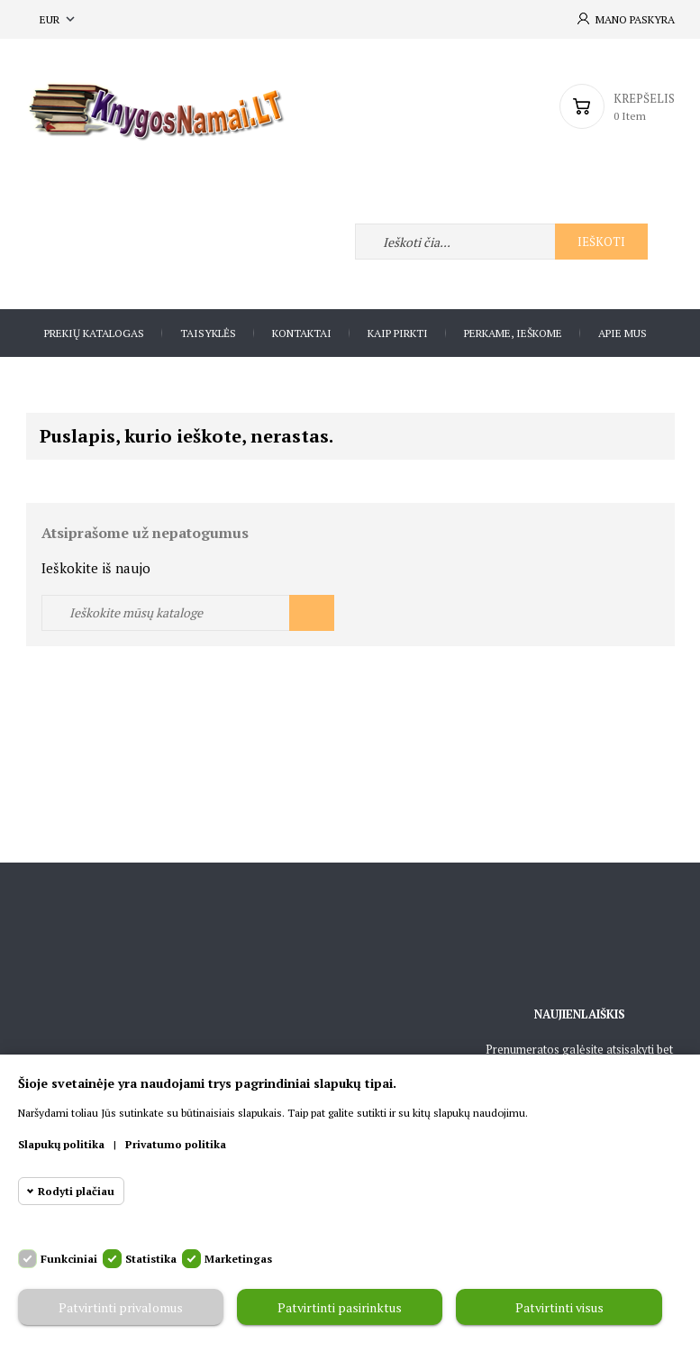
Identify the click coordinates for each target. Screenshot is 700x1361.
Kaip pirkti (398, 333)
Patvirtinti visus (559, 1307)
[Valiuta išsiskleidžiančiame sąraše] (59, 19)
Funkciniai (69, 1258)
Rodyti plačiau (76, 1191)
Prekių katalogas (94, 333)
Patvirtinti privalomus (121, 1307)
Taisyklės (208, 333)
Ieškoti (601, 241)
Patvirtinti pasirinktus (339, 1307)
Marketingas (238, 1258)
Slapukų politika (61, 1144)
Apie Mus (622, 333)
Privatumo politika (175, 1144)
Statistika (151, 1258)
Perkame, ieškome (513, 333)
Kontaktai (302, 333)
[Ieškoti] (187, 613)
